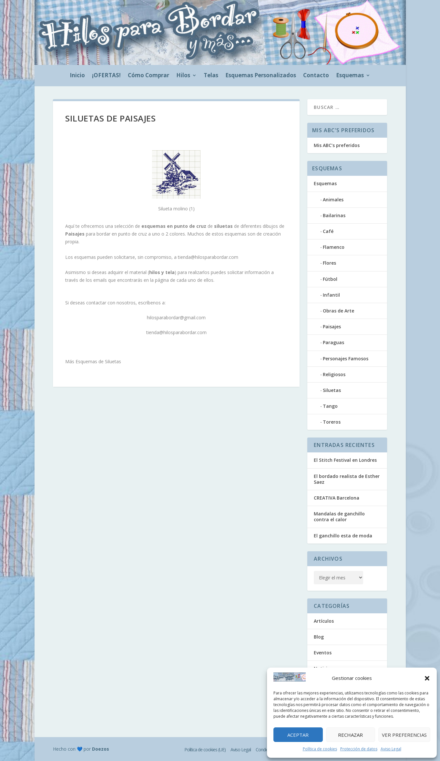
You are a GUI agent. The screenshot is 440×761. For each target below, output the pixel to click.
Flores (329, 263)
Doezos (100, 749)
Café (328, 231)
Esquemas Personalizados (260, 76)
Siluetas (332, 390)
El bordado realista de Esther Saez (347, 479)
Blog (319, 637)
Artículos (324, 621)
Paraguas (333, 342)
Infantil (331, 295)
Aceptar (298, 735)
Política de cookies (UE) (205, 749)
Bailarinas (334, 215)
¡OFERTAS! (106, 76)
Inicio (77, 76)
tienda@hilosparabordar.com (208, 257)
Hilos (183, 76)
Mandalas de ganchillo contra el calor (339, 517)
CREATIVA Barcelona (336, 498)
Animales (333, 199)
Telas (211, 76)
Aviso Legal (391, 749)
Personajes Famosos (345, 358)
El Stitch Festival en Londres (345, 460)
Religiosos (334, 374)
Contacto (316, 76)
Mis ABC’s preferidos (337, 145)
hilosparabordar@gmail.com (176, 317)
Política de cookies (320, 749)
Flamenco (333, 247)
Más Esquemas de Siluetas (93, 361)
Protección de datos (358, 749)
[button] (427, 678)
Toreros (332, 422)
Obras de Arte (338, 311)
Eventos (323, 653)
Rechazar (350, 735)
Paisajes (332, 326)
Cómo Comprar (148, 76)
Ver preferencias (404, 735)
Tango (330, 406)
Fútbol (330, 279)
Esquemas (350, 76)
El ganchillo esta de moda (343, 536)
